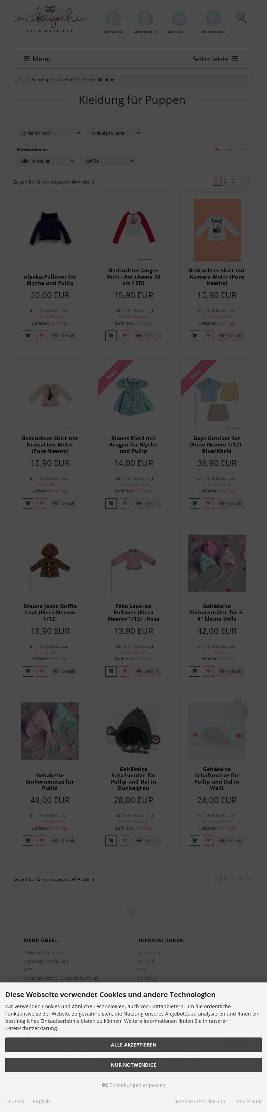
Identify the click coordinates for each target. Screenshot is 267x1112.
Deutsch (14, 1101)
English (41, 1101)
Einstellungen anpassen (133, 1085)
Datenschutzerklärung (199, 1101)
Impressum (248, 1101)
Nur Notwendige (133, 1065)
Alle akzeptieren (133, 1044)
